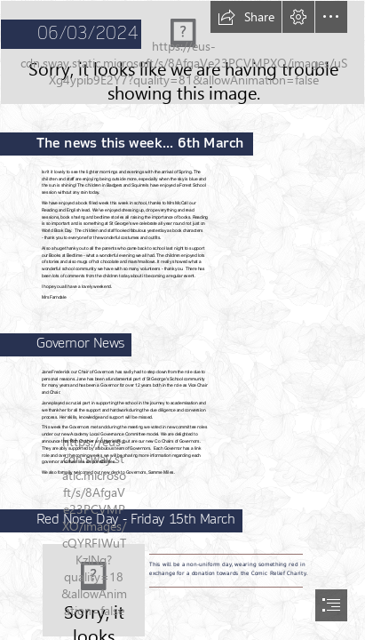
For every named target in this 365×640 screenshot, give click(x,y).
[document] (182, 320)
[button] (246, 17)
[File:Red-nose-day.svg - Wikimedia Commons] (94, 590)
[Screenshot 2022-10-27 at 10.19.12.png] (182, 52)
